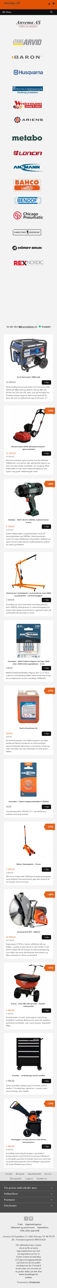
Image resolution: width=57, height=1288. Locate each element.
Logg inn (29, 1178)
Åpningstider (16, 1178)
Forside (8, 1174)
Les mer (34, 1271)
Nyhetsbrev (42, 1227)
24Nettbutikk (34, 1282)
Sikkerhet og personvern (23, 1227)
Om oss (48, 1174)
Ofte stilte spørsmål (29, 1230)
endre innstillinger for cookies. (28, 1276)
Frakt (20, 1224)
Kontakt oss (42, 1178)
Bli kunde (20, 1174)
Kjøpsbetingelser (33, 1224)
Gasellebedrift (34, 1174)
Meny (6, 12)
